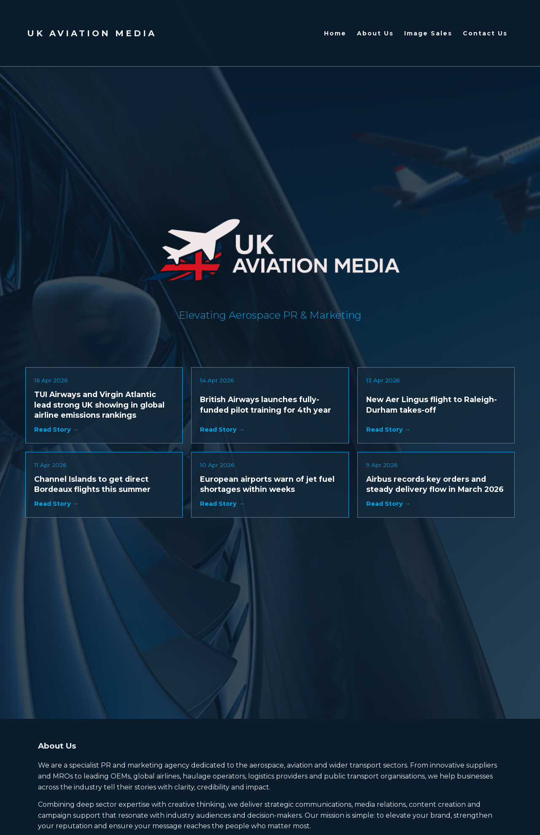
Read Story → (56, 429)
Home (335, 33)
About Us (375, 33)
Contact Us (485, 33)
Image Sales (428, 33)
